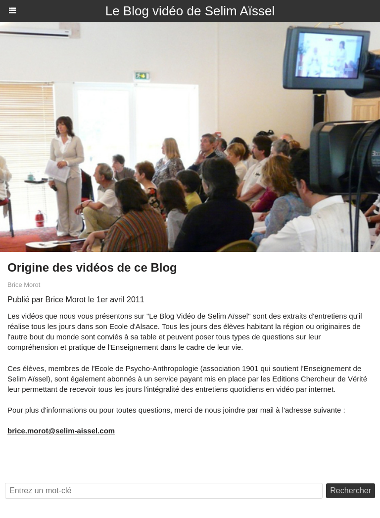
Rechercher (350, 490)
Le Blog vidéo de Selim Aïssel (190, 10)
